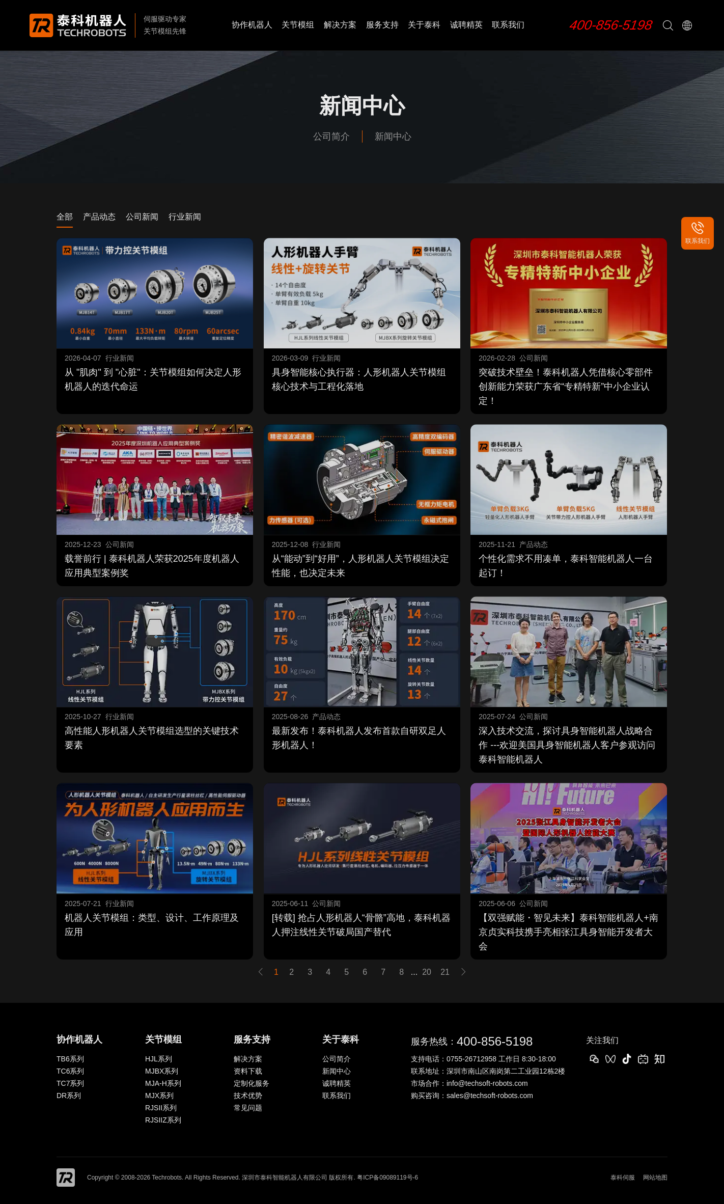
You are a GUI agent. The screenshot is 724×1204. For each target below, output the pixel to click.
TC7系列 (70, 1083)
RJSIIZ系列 (163, 1120)
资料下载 (248, 1071)
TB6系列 (70, 1059)
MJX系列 (159, 1095)
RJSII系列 (161, 1108)
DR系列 (69, 1095)
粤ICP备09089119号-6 (387, 1177)
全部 (65, 216)
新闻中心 (393, 136)
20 (426, 972)
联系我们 (508, 24)
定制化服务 (251, 1083)
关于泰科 (424, 24)
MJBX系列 (161, 1071)
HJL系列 (158, 1059)
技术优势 (248, 1095)
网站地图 (655, 1177)
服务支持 (382, 24)
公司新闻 (142, 216)
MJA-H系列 (163, 1083)
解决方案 (340, 24)
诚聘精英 (466, 24)
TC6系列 (70, 1071)
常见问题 (248, 1108)
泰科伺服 (622, 1177)
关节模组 (298, 24)
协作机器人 (252, 24)
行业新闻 (185, 216)
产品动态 (99, 216)
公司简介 (331, 136)
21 (445, 972)
